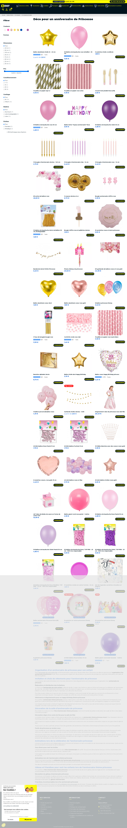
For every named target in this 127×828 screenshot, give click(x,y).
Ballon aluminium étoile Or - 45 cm (44, 52)
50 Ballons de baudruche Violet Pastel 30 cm (47, 549)
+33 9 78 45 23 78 (117, 1)
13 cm (7, 57)
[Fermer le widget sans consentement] (10, 786)
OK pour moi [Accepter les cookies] (28, 819)
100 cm (8, 52)
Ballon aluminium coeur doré (42, 303)
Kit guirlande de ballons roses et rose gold (108, 269)
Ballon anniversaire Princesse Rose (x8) (45, 620)
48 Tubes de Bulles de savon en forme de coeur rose (46, 514)
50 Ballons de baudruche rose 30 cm (45, 125)
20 (6, 87)
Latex (7, 116)
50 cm (7, 50)
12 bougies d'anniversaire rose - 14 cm (107, 162)
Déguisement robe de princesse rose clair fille (110, 411)
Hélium (8, 101)
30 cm (7, 63)
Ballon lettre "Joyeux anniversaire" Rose (77, 125)
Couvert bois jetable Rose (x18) (105, 91)
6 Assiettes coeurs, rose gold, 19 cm (44, 480)
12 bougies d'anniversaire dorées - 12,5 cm (46, 162)
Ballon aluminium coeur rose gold (75, 303)
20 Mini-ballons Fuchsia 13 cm (73, 446)
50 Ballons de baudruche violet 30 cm (107, 125)
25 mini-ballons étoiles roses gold (106, 480)
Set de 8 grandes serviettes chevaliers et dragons (108, 585)
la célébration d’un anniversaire (68, 784)
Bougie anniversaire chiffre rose (105, 196)
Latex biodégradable (12, 114)
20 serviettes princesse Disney (105, 620)
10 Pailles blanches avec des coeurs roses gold (110, 446)
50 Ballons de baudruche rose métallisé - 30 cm (78, 52)
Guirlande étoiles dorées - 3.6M (74, 411)
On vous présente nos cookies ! (12, 812)
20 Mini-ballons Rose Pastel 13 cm (44, 446)
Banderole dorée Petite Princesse (44, 269)
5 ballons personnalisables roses (43, 411)
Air (7, 99)
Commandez (58, 60)
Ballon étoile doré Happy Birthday (75, 374)
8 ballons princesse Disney (103, 303)
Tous (6, 46)
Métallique (9, 129)
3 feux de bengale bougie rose (43, 337)
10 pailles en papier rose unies (73, 91)
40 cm (7, 48)
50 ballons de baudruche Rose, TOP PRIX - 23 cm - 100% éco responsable (78, 550)
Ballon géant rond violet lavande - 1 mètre (108, 658)
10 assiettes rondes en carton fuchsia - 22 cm (78, 585)
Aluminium (9, 112)
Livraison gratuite (58, 1)
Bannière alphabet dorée (41, 374)
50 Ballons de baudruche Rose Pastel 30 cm (109, 514)
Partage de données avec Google (12, 811)
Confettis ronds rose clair (72, 337)
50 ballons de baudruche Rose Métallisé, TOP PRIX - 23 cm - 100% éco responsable (47, 585)
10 (6, 85)
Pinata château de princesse (73, 269)
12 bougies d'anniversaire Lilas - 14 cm (76, 162)
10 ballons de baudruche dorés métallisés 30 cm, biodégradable (47, 230)
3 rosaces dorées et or (71, 196)
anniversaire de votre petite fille (48, 672)
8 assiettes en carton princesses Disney (77, 620)
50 (6, 89)
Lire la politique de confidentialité (11, 806)
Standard (8, 126)
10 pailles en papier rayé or (41, 91)
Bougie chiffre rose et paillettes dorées (77, 230)
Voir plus (90, 235)
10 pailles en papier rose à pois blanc (106, 337)
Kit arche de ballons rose (41, 196)
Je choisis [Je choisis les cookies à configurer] (10, 819)
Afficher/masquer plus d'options (17, 132)
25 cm (7, 55)
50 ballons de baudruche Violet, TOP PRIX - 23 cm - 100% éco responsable (109, 550)
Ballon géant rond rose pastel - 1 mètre (76, 514)
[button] (4, 825)
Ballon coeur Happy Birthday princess (107, 374)
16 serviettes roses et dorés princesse (107, 230)
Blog (42, 811)
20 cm (7, 61)
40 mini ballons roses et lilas (73, 480)
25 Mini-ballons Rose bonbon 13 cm (75, 658)
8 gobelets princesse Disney (42, 658)
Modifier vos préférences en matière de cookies (81, 816)
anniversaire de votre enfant (53, 687)
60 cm (7, 59)
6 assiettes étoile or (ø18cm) (104, 52)
